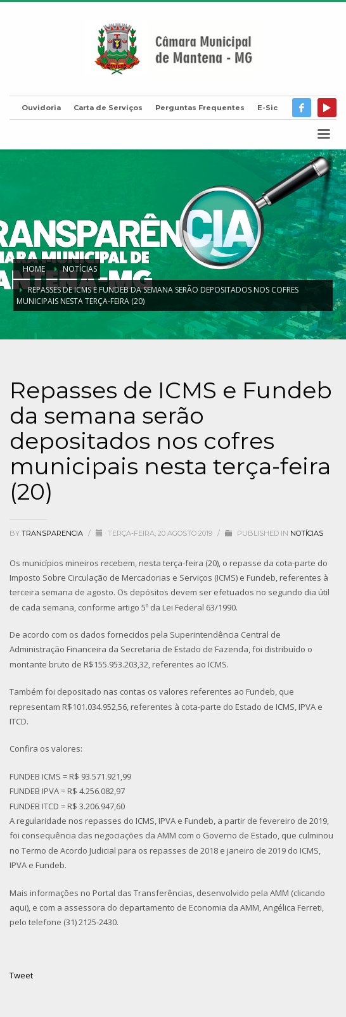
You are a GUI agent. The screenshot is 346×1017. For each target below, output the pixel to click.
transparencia (53, 533)
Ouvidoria (41, 107)
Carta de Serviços (108, 107)
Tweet (21, 975)
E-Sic (267, 107)
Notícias (306, 533)
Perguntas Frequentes (200, 107)
